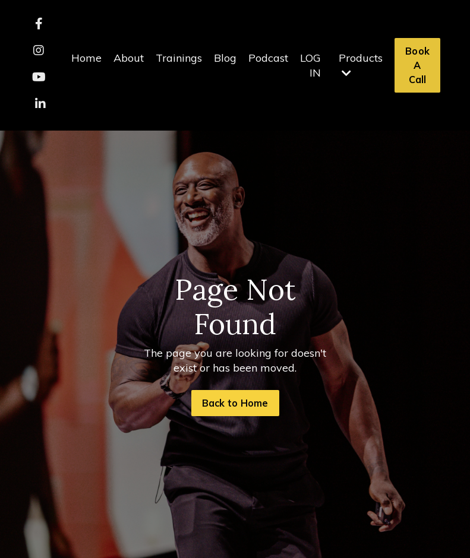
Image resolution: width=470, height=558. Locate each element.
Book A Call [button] (417, 65)
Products (361, 64)
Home (86, 58)
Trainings (179, 58)
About (128, 58)
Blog (225, 58)
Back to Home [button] (235, 403)
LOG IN (310, 65)
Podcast (268, 58)
